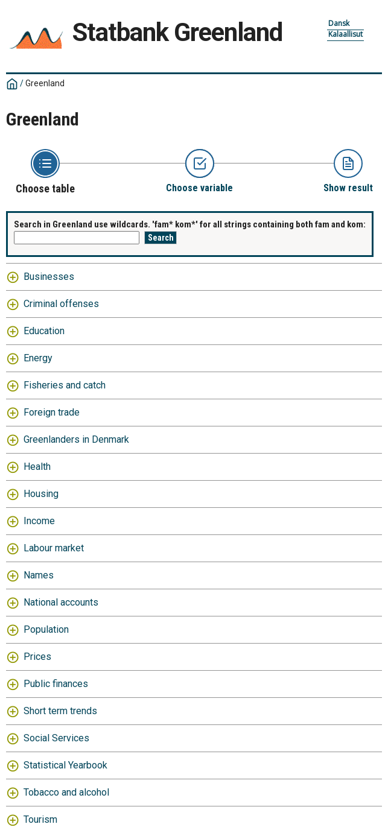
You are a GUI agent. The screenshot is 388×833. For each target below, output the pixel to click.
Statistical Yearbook (65, 765)
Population (46, 629)
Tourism (40, 819)
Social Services (56, 738)
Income (39, 521)
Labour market (54, 548)
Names (39, 575)
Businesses (49, 276)
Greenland (45, 83)
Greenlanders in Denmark (76, 439)
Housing (41, 493)
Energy (38, 358)
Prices (37, 656)
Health (37, 466)
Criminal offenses (61, 303)
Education (44, 331)
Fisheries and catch (65, 385)
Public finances (56, 683)
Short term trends (60, 711)
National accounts (61, 602)
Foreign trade (52, 412)
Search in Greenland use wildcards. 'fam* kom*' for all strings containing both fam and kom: (190, 224)
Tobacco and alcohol (66, 792)
